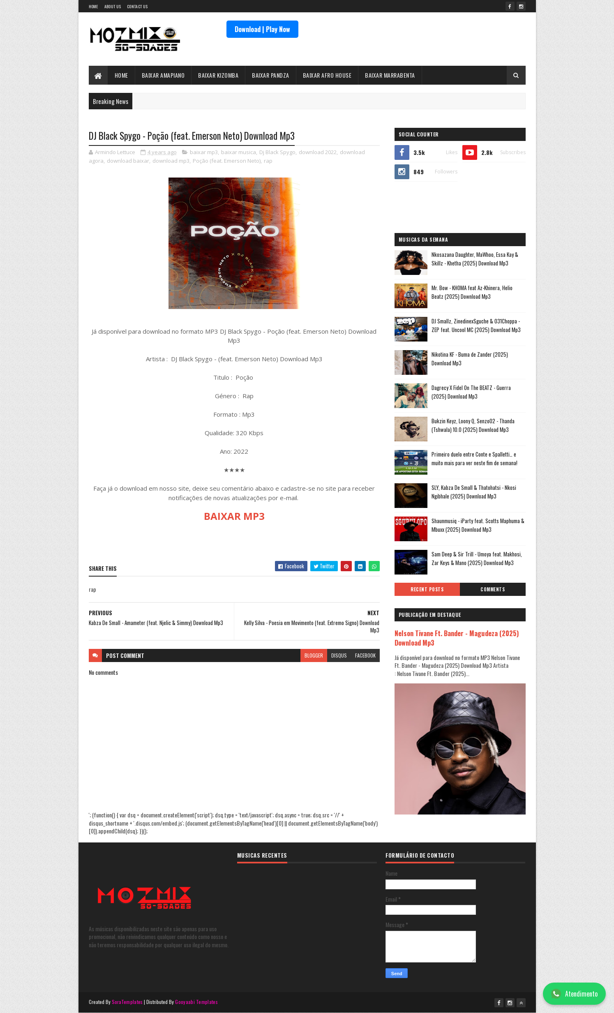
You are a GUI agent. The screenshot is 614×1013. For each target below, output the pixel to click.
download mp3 (170, 160)
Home (93, 6)
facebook (365, 655)
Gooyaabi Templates (196, 1001)
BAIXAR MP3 (234, 516)
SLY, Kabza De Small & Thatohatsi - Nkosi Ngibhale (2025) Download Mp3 (474, 491)
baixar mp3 (204, 152)
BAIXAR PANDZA (270, 75)
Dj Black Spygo (277, 152)
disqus (339, 655)
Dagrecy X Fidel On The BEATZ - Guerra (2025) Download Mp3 (471, 391)
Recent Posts (427, 589)
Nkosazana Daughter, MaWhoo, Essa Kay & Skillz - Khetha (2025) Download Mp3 (475, 258)
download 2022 (318, 152)
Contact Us (137, 6)
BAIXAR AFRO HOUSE (327, 75)
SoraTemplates (127, 1001)
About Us (112, 6)
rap (268, 160)
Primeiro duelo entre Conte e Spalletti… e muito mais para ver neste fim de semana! (474, 458)
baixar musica (238, 152)
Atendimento (574, 994)
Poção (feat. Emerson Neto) (227, 160)
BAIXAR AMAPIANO (163, 75)
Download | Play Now (262, 29)
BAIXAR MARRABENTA (390, 75)
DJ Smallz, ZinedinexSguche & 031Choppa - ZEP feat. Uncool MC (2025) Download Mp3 (476, 325)
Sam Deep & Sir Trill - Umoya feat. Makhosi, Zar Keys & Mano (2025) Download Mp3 (477, 558)
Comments (492, 589)
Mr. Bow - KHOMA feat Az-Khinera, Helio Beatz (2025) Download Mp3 (472, 292)
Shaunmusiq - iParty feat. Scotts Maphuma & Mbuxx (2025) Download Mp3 (478, 525)
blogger (314, 655)
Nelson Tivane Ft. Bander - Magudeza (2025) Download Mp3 (457, 638)
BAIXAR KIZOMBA (218, 75)
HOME (121, 75)
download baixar (128, 160)
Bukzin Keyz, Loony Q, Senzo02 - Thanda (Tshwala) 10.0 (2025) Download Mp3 (473, 425)
